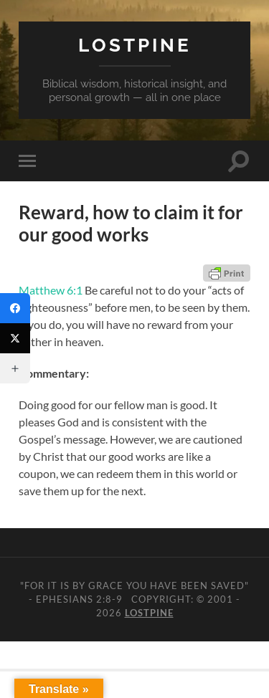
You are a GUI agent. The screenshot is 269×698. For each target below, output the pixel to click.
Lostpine (135, 45)
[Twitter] (15, 338)
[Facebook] (15, 308)
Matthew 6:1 (50, 290)
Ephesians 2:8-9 (79, 599)
